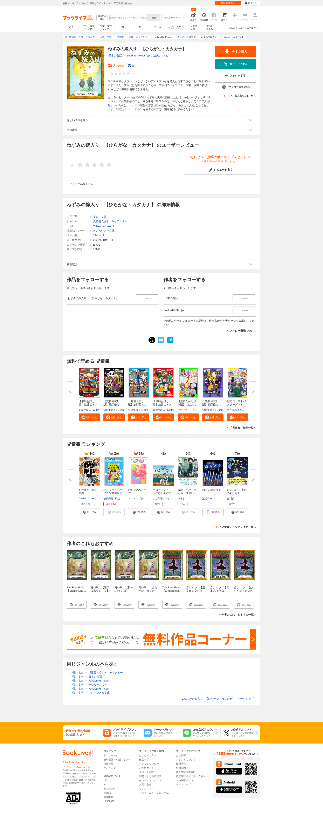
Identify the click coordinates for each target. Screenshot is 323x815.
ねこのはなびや (211, 489)
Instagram (109, 788)
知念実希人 (85, 410)
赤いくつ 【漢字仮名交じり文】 (195, 591)
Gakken (83, 498)
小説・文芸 (175, 27)
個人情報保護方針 (186, 772)
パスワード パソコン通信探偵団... (112, 493)
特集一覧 (109, 763)
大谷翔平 (158, 498)
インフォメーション (150, 780)
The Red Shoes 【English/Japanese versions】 (174, 591)
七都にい (197, 410)
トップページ (111, 755)
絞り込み (102, 18)
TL (140, 27)
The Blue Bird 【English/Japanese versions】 (79, 591)
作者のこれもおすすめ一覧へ (238, 614)
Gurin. (96, 410)
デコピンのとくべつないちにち (162, 491)
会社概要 (181, 755)
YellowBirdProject (134, 55)
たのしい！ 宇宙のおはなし (237, 491)
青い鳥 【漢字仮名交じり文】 (100, 589)
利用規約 (181, 767)
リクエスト (145, 788)
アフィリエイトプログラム (154, 792)
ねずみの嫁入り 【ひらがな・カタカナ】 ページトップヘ (219, 698)
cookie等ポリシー (185, 780)
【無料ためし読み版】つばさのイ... (187, 404)
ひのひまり (184, 410)
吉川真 (230, 498)
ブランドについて (186, 759)
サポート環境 (146, 772)
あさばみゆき (234, 410)
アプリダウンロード (150, 763)
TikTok (107, 792)
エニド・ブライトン (139, 498)
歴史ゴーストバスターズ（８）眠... (236, 404)
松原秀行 (108, 498)
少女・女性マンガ (106, 27)
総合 (71, 27)
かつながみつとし (158, 55)
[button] (89, 417)
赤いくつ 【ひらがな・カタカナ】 (243, 591)
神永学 (181, 498)
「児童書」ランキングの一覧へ (237, 527)
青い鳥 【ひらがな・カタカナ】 (147, 591)
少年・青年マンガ (88, 27)
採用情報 (181, 763)
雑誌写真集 (209, 27)
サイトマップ (183, 784)
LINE (106, 780)
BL (123, 27)
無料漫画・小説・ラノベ (117, 759)
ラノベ (158, 27)
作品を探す (145, 759)
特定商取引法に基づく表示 (191, 776)
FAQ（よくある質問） (151, 776)
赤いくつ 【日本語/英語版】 (219, 589)
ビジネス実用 (192, 27)
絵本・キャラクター (115, 221)
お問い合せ (145, 784)
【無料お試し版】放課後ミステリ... (88, 404)
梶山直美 (120, 498)
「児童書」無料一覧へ (242, 427)
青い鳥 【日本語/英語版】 (124, 589)
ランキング (110, 767)
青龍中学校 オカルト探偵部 (187, 491)
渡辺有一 (207, 498)
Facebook (109, 801)
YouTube (108, 796)
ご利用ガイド (253, 27)
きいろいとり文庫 (104, 230)
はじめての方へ (237, 27)
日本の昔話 (115, 55)
